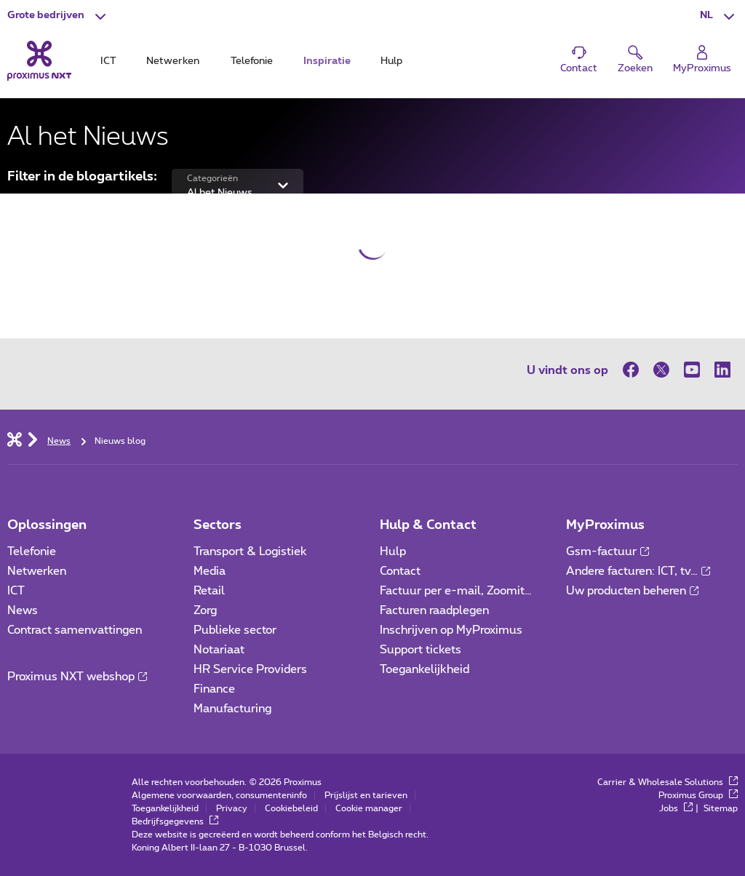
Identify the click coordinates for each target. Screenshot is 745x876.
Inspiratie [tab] (327, 61)
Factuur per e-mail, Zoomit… (456, 591)
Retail (209, 591)
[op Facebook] (634, 370)
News (22, 610)
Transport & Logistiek (250, 551)
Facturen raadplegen (434, 610)
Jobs (676, 808)
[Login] (702, 60)
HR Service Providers (250, 669)
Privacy (231, 808)
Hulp (393, 551)
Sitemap (721, 808)
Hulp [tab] (391, 61)
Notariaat (219, 650)
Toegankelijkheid (424, 669)
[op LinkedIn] (722, 370)
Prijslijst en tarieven (365, 795)
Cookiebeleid (291, 808)
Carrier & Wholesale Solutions (667, 782)
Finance (214, 689)
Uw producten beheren (632, 591)
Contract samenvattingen (74, 630)
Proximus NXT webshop (77, 676)
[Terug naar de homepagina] (39, 61)
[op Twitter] (661, 370)
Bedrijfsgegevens (175, 821)
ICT (16, 591)
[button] (58, 16)
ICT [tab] (108, 61)
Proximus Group (698, 795)
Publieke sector (235, 630)
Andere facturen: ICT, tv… (638, 571)
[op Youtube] (692, 370)
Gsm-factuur (607, 551)
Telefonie (31, 551)
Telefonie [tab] (252, 61)
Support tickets (420, 650)
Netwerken (36, 571)
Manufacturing (232, 708)
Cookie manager (368, 808)
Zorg (205, 610)
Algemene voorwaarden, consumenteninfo (219, 795)
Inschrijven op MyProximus (451, 630)
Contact (400, 571)
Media (210, 571)
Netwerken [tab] (172, 61)
